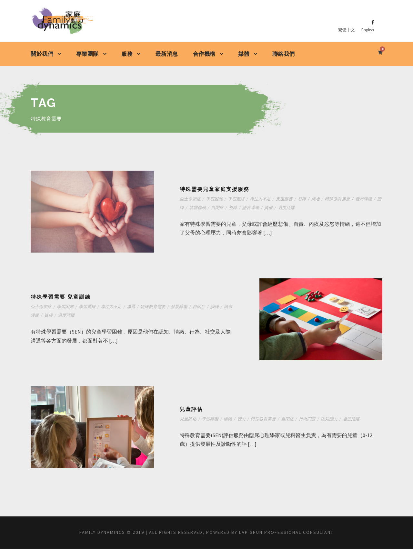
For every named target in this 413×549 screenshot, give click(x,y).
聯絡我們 (283, 54)
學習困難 (214, 199)
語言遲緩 (255, 207)
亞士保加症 (190, 199)
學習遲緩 (236, 199)
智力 (242, 419)
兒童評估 (191, 409)
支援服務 (285, 199)
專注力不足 (260, 199)
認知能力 (331, 419)
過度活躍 (292, 207)
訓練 (217, 306)
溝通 (317, 199)
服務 (127, 54)
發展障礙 (366, 199)
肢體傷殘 (201, 207)
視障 (238, 207)
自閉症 (222, 207)
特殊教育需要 (339, 199)
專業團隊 (87, 54)
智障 (303, 199)
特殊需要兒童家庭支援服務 (214, 189)
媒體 (243, 54)
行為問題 (308, 419)
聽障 (184, 207)
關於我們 (42, 54)
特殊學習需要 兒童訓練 (61, 297)
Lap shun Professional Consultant (300, 532)
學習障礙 (210, 419)
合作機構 (204, 54)
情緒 (228, 419)
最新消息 (167, 54)
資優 (274, 207)
